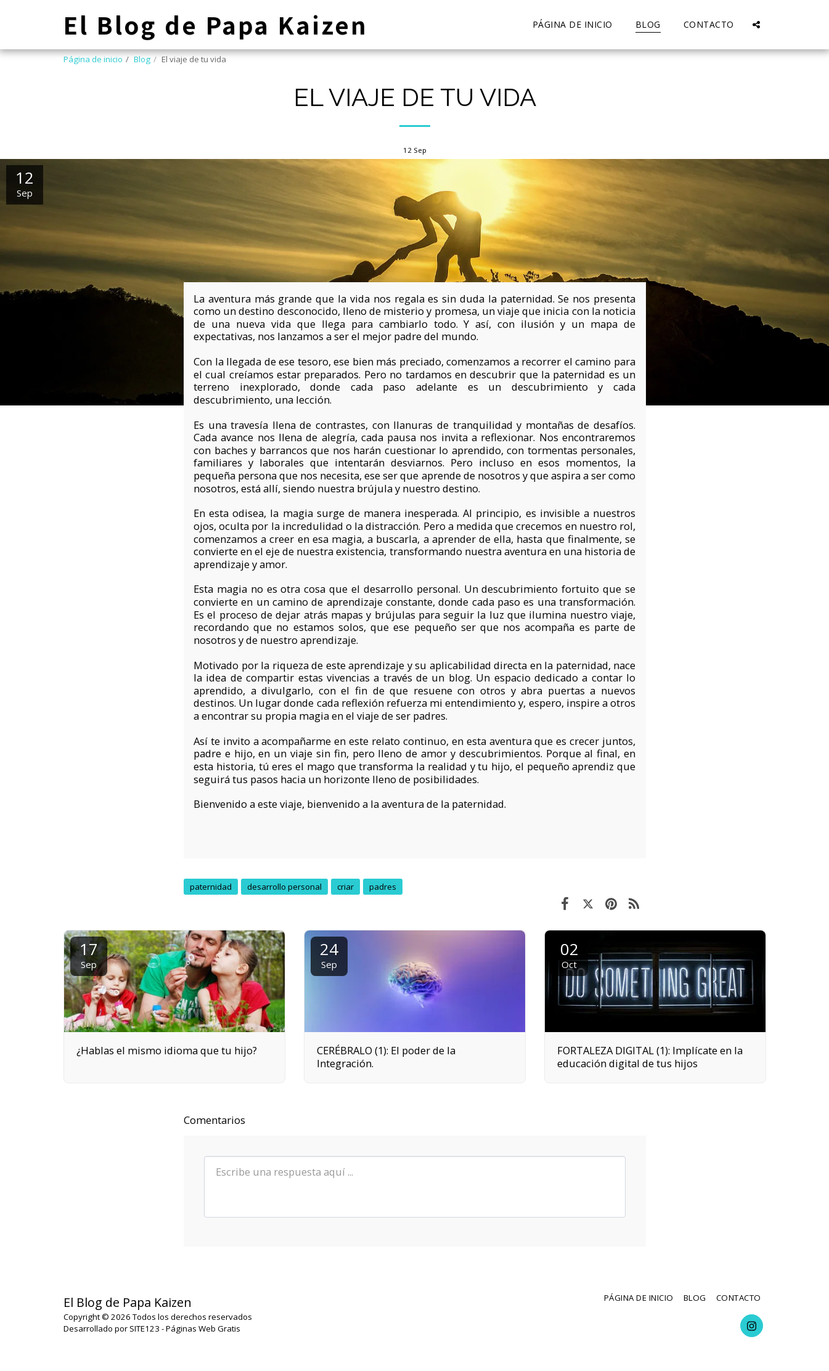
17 (88, 954)
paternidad (211, 886)
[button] (756, 24)
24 (329, 954)
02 (569, 954)
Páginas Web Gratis (203, 1328)
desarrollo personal (284, 886)
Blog (142, 59)
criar (345, 886)
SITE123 (144, 1328)
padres (382, 886)
